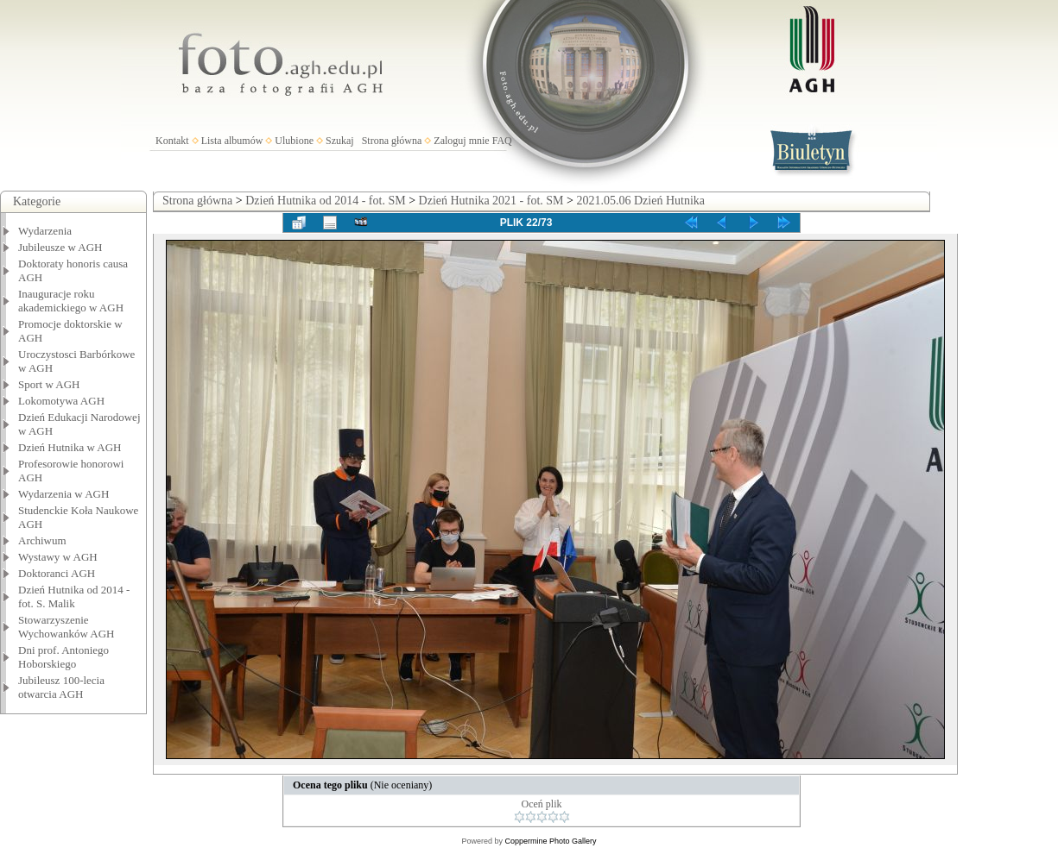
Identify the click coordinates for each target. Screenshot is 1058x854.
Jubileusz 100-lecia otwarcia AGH (61, 687)
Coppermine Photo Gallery (550, 841)
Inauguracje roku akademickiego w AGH (71, 300)
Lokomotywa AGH (61, 400)
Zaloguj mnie (461, 141)
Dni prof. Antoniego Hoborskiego (63, 657)
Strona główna (392, 141)
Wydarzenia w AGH (63, 493)
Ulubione (294, 141)
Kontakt (172, 141)
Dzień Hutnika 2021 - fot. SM (491, 200)
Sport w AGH (49, 384)
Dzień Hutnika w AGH (70, 447)
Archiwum (42, 540)
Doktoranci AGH (56, 573)
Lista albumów (232, 141)
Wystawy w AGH (58, 556)
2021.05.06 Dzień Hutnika (640, 200)
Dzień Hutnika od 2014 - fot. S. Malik (74, 596)
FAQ (502, 141)
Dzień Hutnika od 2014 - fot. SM (325, 200)
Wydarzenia (45, 230)
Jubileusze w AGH (60, 247)
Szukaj (340, 141)
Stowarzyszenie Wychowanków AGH (66, 626)
